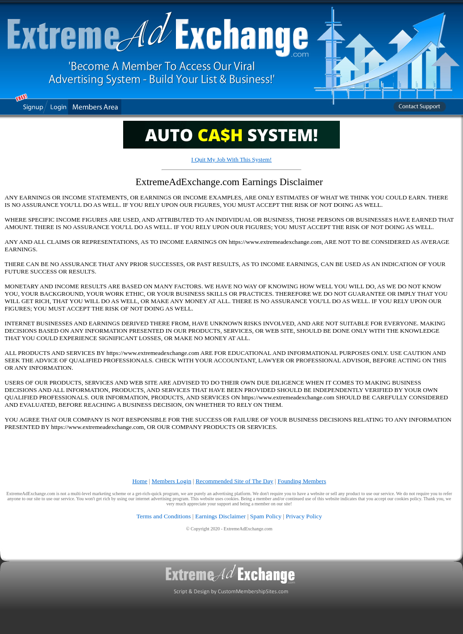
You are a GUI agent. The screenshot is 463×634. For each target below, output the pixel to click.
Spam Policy (266, 516)
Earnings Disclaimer (220, 516)
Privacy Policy (304, 516)
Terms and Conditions (164, 516)
